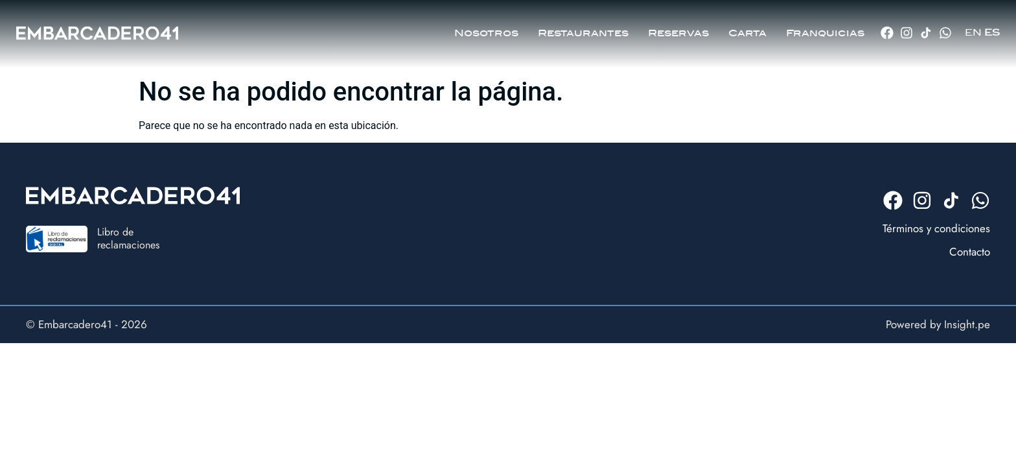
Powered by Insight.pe (938, 324)
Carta (747, 29)
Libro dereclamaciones (128, 238)
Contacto (969, 251)
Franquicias (825, 29)
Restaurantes (583, 29)
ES (992, 29)
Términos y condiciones (936, 228)
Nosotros (486, 29)
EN (973, 29)
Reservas (678, 29)
